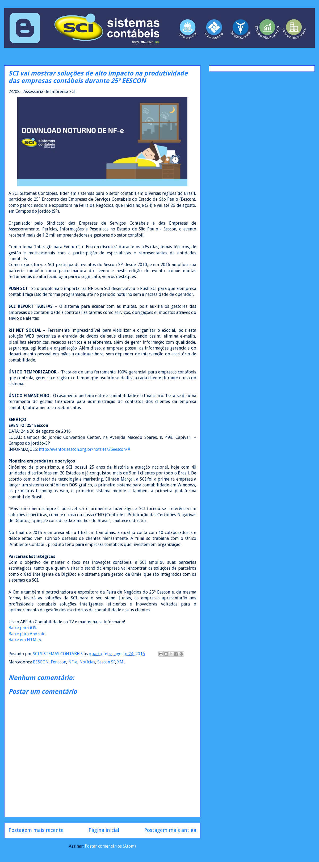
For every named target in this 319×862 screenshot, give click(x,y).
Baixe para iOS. (23, 627)
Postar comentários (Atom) (110, 846)
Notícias (87, 662)
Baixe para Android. (28, 633)
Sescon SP (106, 662)
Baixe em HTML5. (25, 639)
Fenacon (58, 662)
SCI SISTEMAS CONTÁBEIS (58, 653)
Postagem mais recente (36, 830)
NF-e (72, 662)
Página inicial (104, 830)
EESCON (41, 662)
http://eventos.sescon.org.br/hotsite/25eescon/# (85, 449)
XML (121, 662)
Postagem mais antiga (170, 830)
